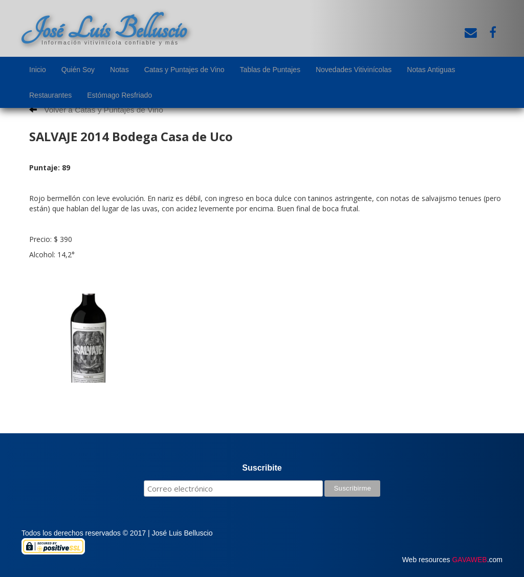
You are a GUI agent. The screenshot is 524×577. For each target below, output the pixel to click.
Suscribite (261, 467)
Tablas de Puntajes (270, 69)
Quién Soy (78, 69)
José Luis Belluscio (103, 29)
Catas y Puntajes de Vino (184, 69)
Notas (119, 69)
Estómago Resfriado (119, 95)
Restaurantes (50, 95)
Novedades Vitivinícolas (353, 69)
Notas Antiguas (431, 69)
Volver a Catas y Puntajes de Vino (96, 109)
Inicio (37, 69)
